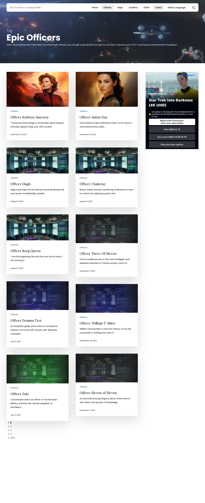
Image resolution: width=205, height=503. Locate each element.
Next (12, 437)
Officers (14, 111)
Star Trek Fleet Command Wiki (25, 7)
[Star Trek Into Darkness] (172, 150)
